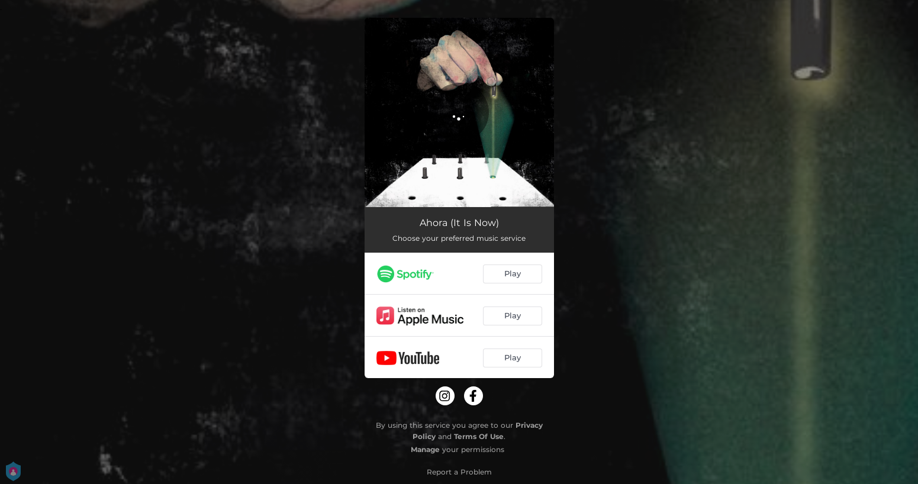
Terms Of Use (479, 436)
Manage (425, 449)
